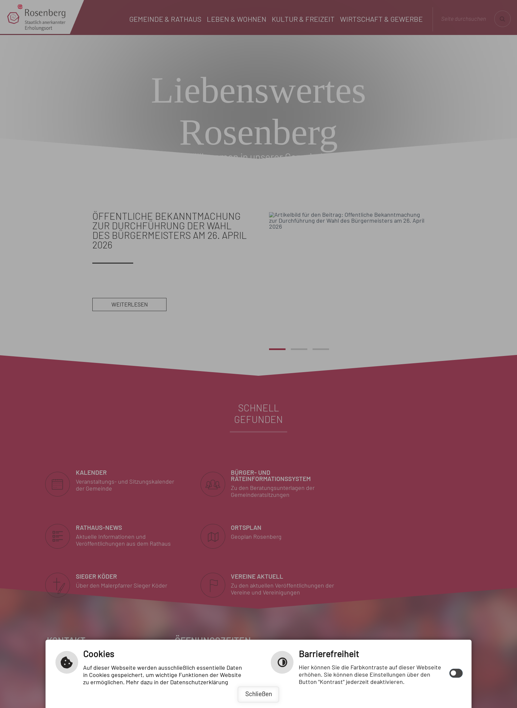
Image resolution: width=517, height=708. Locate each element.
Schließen (258, 694)
